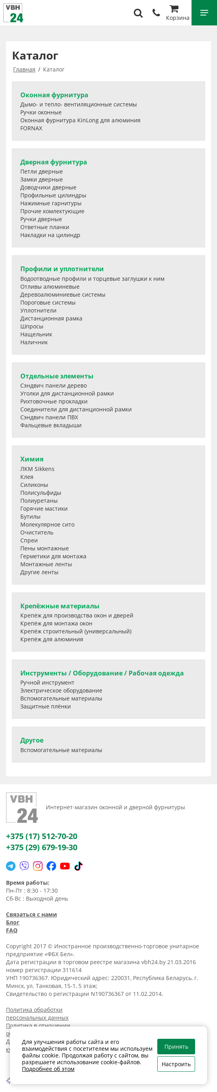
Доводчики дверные (48, 187)
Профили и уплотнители (62, 268)
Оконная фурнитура (54, 95)
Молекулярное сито (47, 524)
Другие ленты (39, 572)
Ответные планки (44, 227)
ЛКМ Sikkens (37, 469)
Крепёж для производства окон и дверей (76, 615)
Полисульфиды (40, 492)
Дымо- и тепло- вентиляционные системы (78, 104)
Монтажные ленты (46, 564)
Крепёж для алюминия (51, 639)
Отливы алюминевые (50, 286)
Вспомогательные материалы (61, 698)
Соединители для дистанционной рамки (76, 409)
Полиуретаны (39, 500)
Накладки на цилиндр (50, 235)
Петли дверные (41, 171)
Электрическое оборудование (61, 690)
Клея (26, 476)
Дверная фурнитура (53, 162)
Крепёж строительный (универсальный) (75, 631)
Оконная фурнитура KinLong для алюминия (80, 120)
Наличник (34, 342)
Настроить (176, 1064)
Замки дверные (41, 179)
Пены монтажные (44, 548)
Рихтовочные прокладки (54, 401)
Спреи (29, 540)
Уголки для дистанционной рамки (67, 393)
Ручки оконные (41, 112)
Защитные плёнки (45, 706)
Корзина (178, 13)
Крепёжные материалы (60, 606)
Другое (31, 740)
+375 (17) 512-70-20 (41, 836)
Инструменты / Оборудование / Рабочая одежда (102, 673)
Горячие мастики (44, 508)
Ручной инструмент (47, 682)
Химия (31, 459)
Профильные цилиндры (53, 195)
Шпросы (31, 326)
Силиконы (34, 484)
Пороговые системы (48, 302)
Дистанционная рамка (51, 318)
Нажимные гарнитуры (51, 203)
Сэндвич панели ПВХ (49, 417)
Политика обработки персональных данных (37, 1013)
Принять (176, 1046)
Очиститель (36, 532)
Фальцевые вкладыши (51, 425)
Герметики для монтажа (53, 556)
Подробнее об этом (48, 1069)
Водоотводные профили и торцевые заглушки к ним (92, 278)
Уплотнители (38, 310)
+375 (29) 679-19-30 (41, 847)
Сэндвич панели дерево (53, 385)
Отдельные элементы (57, 376)
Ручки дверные (41, 219)
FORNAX (31, 128)
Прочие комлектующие (52, 211)
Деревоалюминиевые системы (63, 294)
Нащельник (36, 334)
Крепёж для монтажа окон (56, 623)
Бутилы (30, 516)
